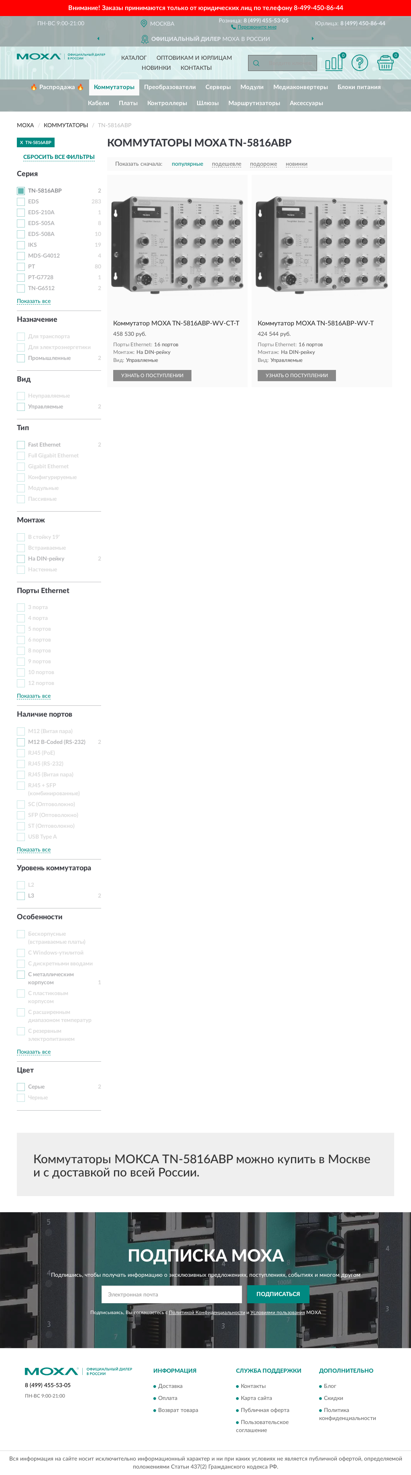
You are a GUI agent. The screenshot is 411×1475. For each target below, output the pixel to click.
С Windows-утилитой (55, 953)
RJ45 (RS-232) (45, 764)
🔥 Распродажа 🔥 (57, 87)
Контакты (196, 68)
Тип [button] (23, 428)
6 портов (39, 640)
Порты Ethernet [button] (43, 591)
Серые (36, 1087)
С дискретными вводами (60, 964)
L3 (31, 896)
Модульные (43, 488)
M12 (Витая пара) (50, 731)
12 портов (41, 683)
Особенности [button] (40, 917)
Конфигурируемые (52, 477)
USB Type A (42, 837)
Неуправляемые (49, 396)
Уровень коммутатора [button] (54, 868)
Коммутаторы (114, 87)
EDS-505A (41, 223)
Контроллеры (167, 103)
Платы (128, 103)
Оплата (167, 1399)
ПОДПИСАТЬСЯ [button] (278, 1294)
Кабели (98, 103)
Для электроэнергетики (59, 347)
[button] (254, 26)
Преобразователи (170, 87)
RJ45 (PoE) (41, 753)
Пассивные (42, 499)
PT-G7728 (40, 277)
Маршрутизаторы (254, 103)
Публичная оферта (265, 1411)
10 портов (41, 672)
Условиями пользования (277, 1312)
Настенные (42, 570)
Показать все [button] (34, 301)
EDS (33, 202)
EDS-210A (41, 212)
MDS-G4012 (44, 256)
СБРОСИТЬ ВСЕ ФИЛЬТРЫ (59, 157)
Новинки (156, 68)
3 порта (38, 607)
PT (31, 267)
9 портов (39, 661)
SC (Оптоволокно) (51, 804)
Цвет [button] (25, 1070)
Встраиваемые (47, 548)
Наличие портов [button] (44, 714)
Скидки (333, 1399)
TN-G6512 (41, 288)
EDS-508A (41, 234)
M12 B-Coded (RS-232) (56, 742)
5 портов (39, 629)
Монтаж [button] (31, 520)
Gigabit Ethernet (48, 466)
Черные (38, 1098)
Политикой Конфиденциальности (207, 1312)
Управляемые (45, 407)
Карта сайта (256, 1399)
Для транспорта (49, 336)
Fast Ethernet (44, 445)
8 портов (39, 651)
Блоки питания (359, 87)
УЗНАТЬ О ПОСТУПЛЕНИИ (152, 375)
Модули (252, 87)
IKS (32, 245)
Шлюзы (208, 103)
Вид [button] (24, 379)
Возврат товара (178, 1411)
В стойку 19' (44, 537)
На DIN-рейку (46, 559)
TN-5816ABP (45, 191)
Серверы (218, 87)
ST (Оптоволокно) (51, 826)
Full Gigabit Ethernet (53, 456)
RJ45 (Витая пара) (50, 775)
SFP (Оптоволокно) (53, 815)
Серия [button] (27, 174)
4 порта (38, 618)
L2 (31, 885)
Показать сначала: (139, 164)
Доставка (170, 1387)
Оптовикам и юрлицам (194, 58)
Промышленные (49, 358)
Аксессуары (306, 103)
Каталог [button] (134, 58)
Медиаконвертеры (300, 87)
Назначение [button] (37, 319)
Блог (330, 1387)
